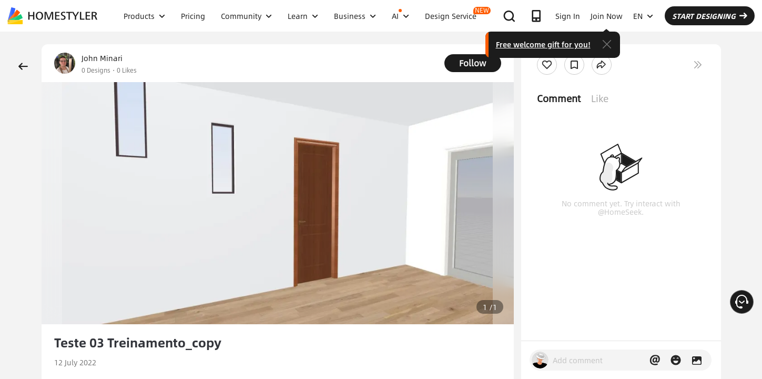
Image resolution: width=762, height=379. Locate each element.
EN (643, 16)
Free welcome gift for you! (543, 44)
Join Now (607, 16)
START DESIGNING (709, 16)
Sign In (567, 16)
